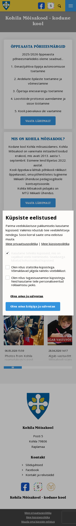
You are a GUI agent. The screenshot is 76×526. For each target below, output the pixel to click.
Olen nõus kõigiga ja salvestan (32, 306)
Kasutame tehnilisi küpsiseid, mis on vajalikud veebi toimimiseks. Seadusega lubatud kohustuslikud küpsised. (38, 256)
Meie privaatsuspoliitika (22, 244)
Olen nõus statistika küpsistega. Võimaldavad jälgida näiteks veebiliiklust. (38, 268)
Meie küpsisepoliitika (55, 244)
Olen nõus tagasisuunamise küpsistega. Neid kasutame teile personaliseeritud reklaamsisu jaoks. (38, 281)
